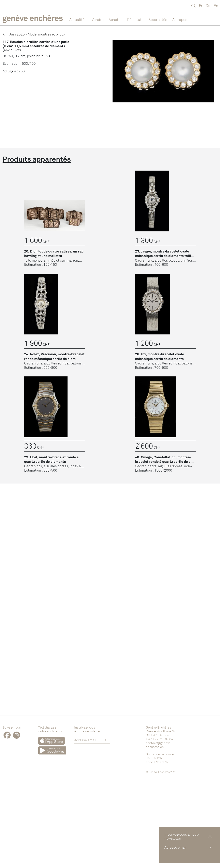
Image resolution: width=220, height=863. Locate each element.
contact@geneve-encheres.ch (159, 745)
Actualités (77, 19)
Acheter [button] (115, 19)
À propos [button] (179, 19)
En (216, 5)
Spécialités (157, 19)
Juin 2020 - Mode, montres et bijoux (34, 34)
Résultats (135, 19)
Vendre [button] (98, 19)
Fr (200, 5)
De (208, 5)
